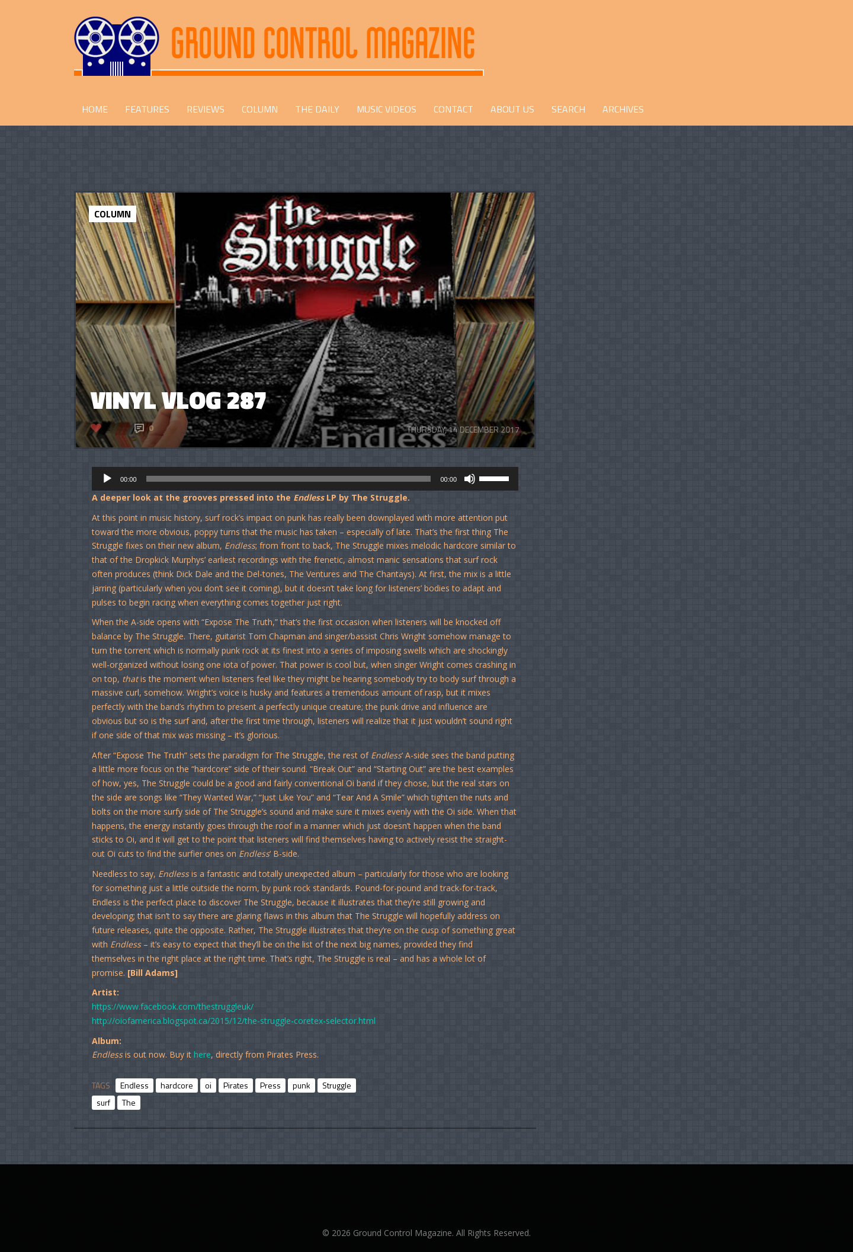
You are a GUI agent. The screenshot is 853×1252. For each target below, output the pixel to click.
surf (103, 1102)
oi (208, 1085)
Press (270, 1085)
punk (301, 1085)
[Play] (107, 479)
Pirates (235, 1085)
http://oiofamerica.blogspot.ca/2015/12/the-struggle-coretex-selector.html (234, 1020)
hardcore (177, 1085)
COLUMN (260, 109)
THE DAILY (317, 109)
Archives (623, 109)
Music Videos (386, 109)
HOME (95, 109)
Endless (134, 1085)
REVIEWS (206, 109)
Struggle (336, 1085)
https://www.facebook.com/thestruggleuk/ (173, 1006)
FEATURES (147, 109)
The (129, 1102)
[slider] (288, 479)
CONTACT (453, 109)
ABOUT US (512, 109)
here (202, 1054)
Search (568, 109)
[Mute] (470, 479)
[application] (305, 479)
